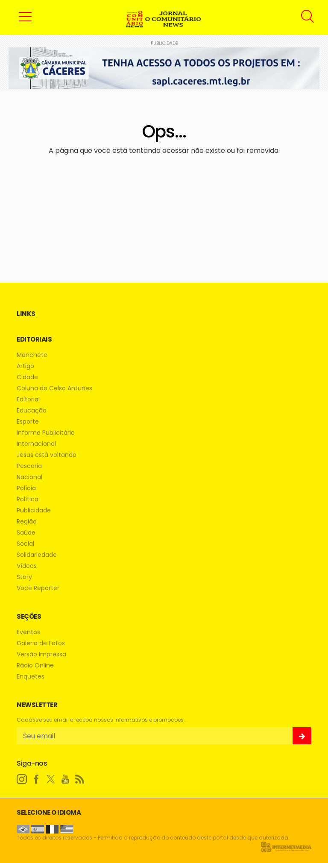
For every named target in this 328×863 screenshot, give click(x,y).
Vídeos (27, 566)
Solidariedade (37, 555)
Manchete (32, 355)
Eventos (28, 632)
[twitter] (51, 779)
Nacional (29, 477)
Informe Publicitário (46, 432)
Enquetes (30, 676)
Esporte (28, 421)
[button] (25, 16)
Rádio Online (35, 665)
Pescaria (29, 466)
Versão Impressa (41, 654)
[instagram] (22, 779)
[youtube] (65, 779)
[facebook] (36, 779)
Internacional (36, 444)
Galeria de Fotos (41, 643)
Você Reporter (38, 588)
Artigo (25, 366)
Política (27, 499)
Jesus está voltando (46, 455)
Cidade (27, 377)
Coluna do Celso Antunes (54, 388)
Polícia (26, 488)
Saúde (26, 532)
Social (25, 543)
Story (24, 577)
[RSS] (80, 779)
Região (27, 521)
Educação (32, 410)
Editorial (28, 399)
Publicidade (34, 510)
